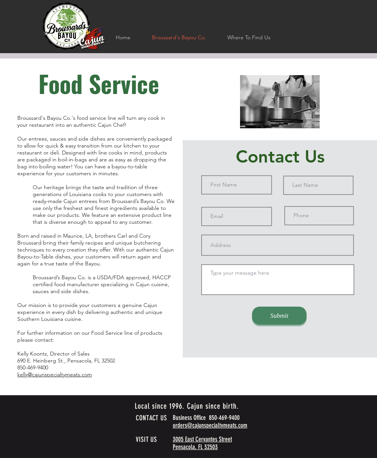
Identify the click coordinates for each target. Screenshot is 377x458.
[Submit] (279, 316)
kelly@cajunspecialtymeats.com (54, 374)
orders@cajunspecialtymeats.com (210, 425)
